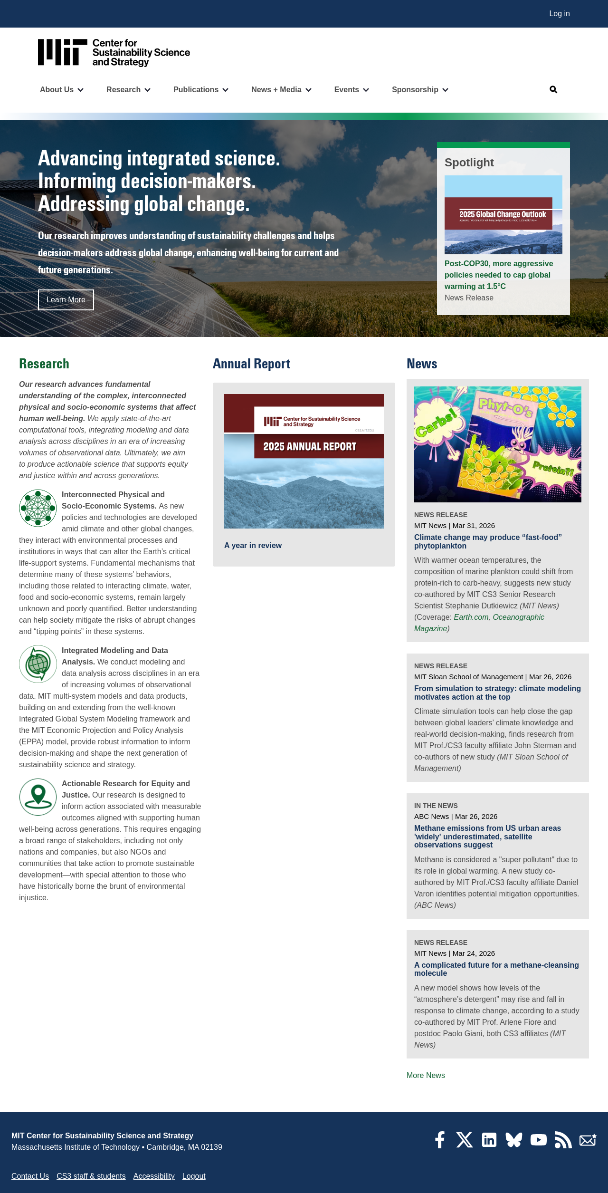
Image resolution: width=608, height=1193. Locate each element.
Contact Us (30, 1176)
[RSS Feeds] (563, 1146)
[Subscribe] (588, 1146)
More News (426, 1075)
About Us (57, 90)
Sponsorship (415, 90)
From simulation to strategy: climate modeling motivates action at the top (497, 692)
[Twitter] (464, 1146)
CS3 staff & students (91, 1176)
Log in (559, 14)
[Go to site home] (114, 53)
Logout (194, 1176)
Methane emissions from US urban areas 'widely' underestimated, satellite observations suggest (487, 836)
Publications (195, 90)
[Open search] (553, 89)
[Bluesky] (513, 1146)
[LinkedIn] (489, 1146)
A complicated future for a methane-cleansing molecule (496, 969)
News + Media (276, 90)
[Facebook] (439, 1146)
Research (123, 90)
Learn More (66, 300)
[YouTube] (538, 1146)
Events (346, 90)
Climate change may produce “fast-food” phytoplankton (488, 541)
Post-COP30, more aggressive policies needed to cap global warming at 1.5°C (499, 275)
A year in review (253, 545)
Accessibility (154, 1176)
